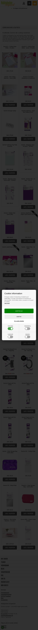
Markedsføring (27, 327)
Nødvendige (10, 327)
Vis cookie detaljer (19, 321)
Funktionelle (10, 336)
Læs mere (7, 303)
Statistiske (27, 336)
